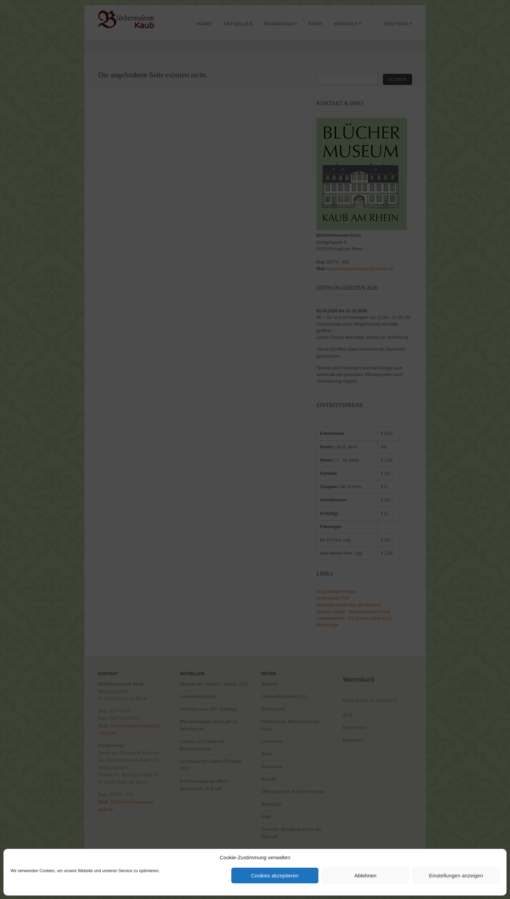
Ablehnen (365, 875)
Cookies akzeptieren (275, 875)
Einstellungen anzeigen (456, 875)
